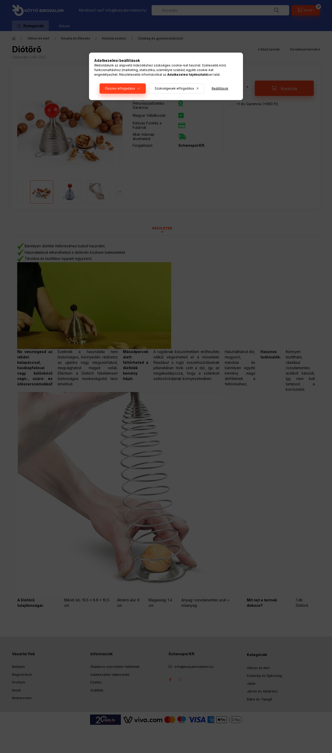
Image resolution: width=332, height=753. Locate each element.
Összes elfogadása (120, 88)
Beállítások (220, 88)
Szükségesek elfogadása (174, 88)
